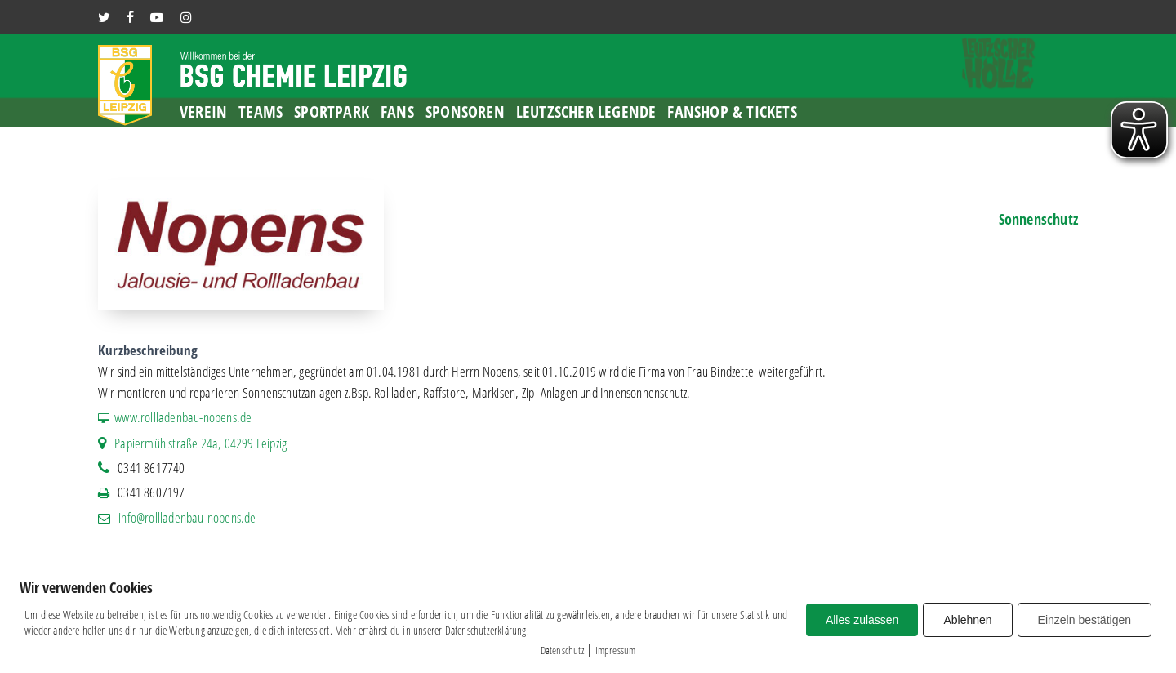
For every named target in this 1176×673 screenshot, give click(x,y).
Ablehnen (967, 619)
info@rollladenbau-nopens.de (187, 517)
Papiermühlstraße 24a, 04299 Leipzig (200, 443)
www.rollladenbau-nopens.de (183, 417)
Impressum (615, 650)
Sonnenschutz (1038, 219)
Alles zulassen (862, 619)
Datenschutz (562, 650)
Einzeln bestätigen (1084, 619)
